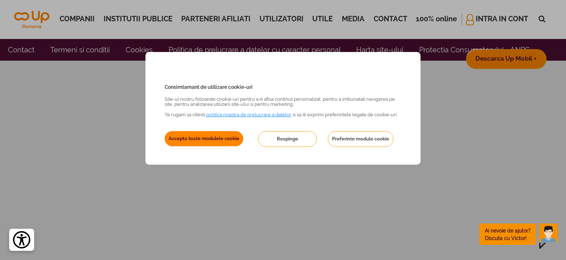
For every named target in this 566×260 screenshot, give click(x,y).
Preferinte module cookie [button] (360, 139)
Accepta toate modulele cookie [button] (204, 138)
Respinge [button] (287, 139)
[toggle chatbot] (519, 234)
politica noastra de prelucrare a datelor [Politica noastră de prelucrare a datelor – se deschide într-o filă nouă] (248, 114)
